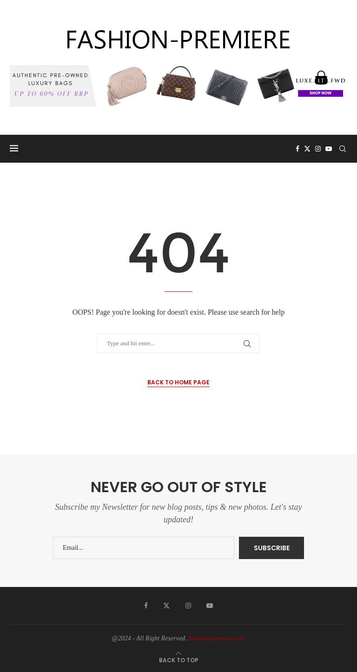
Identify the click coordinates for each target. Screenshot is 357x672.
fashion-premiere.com (216, 638)
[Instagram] (318, 148)
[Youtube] (328, 148)
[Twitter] (307, 148)
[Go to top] (178, 660)
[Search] (342, 148)
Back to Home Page (178, 382)
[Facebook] (297, 148)
